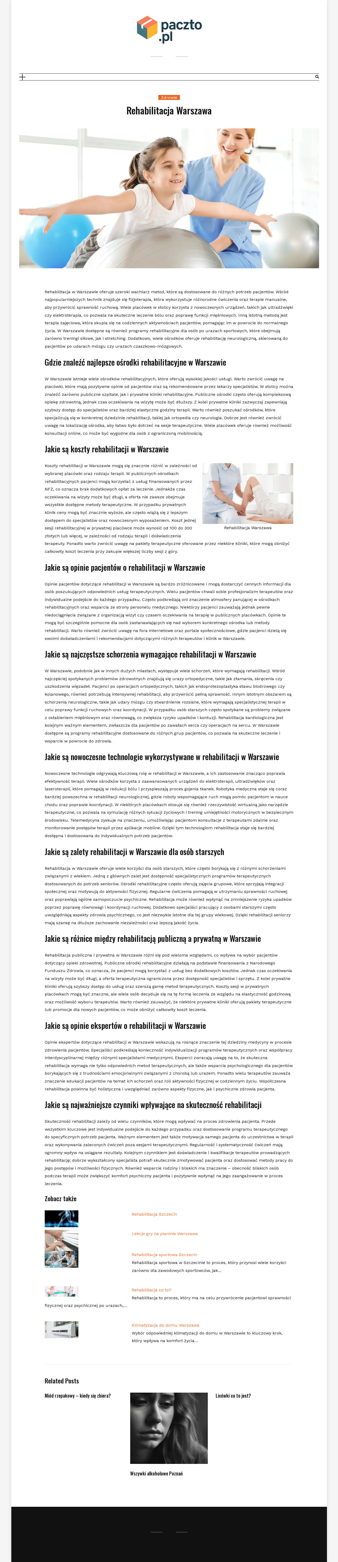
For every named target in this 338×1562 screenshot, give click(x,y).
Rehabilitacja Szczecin (154, 1214)
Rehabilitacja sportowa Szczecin (164, 1254)
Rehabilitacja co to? (151, 1289)
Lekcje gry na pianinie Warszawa (165, 1233)
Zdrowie (169, 97)
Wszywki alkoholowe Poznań (156, 1473)
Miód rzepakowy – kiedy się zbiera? (78, 1395)
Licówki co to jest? (233, 1395)
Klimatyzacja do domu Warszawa (165, 1325)
